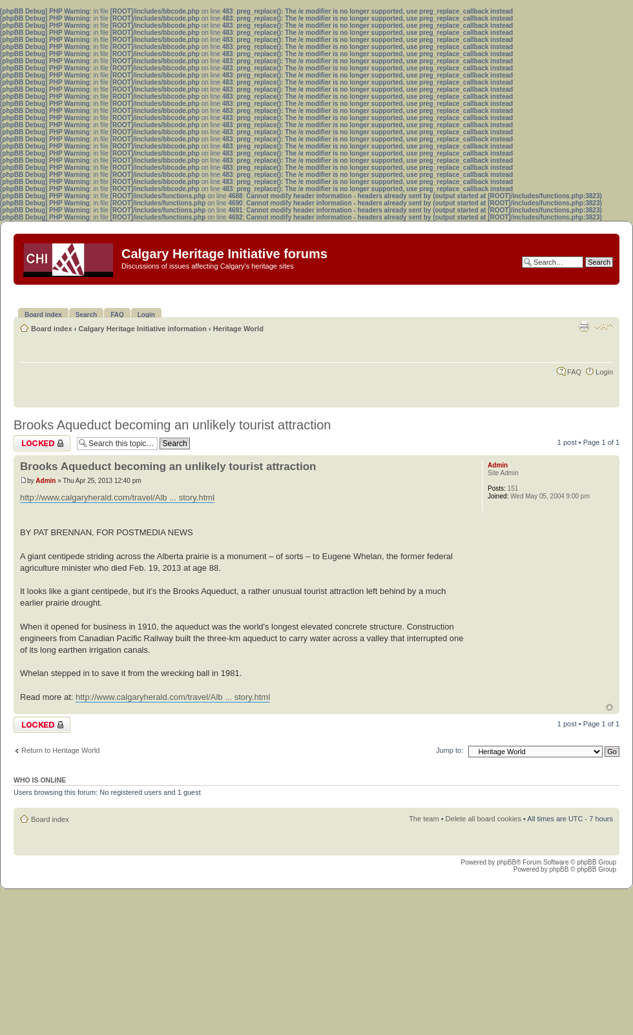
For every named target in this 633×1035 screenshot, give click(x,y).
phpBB (506, 862)
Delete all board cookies (483, 819)
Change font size (603, 326)
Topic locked (42, 443)
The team (424, 819)
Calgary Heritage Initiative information (142, 329)
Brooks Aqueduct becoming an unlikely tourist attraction (172, 425)
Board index (51, 329)
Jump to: (449, 750)
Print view (584, 326)
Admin (46, 480)
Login (604, 372)
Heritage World (238, 329)
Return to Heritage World (60, 750)
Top (609, 707)
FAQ (574, 372)
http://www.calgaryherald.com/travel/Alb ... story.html (117, 497)
